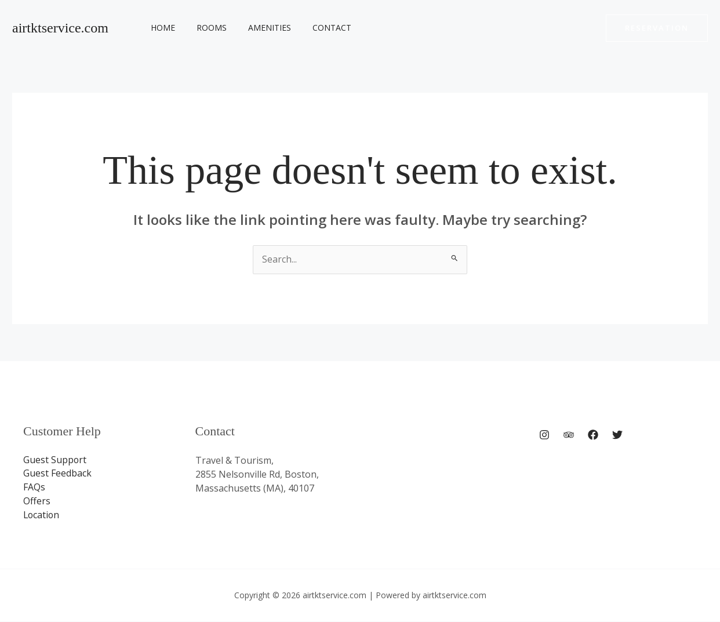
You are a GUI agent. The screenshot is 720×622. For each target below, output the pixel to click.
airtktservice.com (60, 27)
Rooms (204, 27)
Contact (313, 27)
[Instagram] (544, 435)
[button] (657, 28)
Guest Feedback (57, 474)
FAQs (34, 488)
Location (42, 516)
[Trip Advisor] (568, 435)
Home (160, 27)
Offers (36, 502)
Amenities (256, 27)
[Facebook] (593, 435)
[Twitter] (617, 435)
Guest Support (55, 460)
